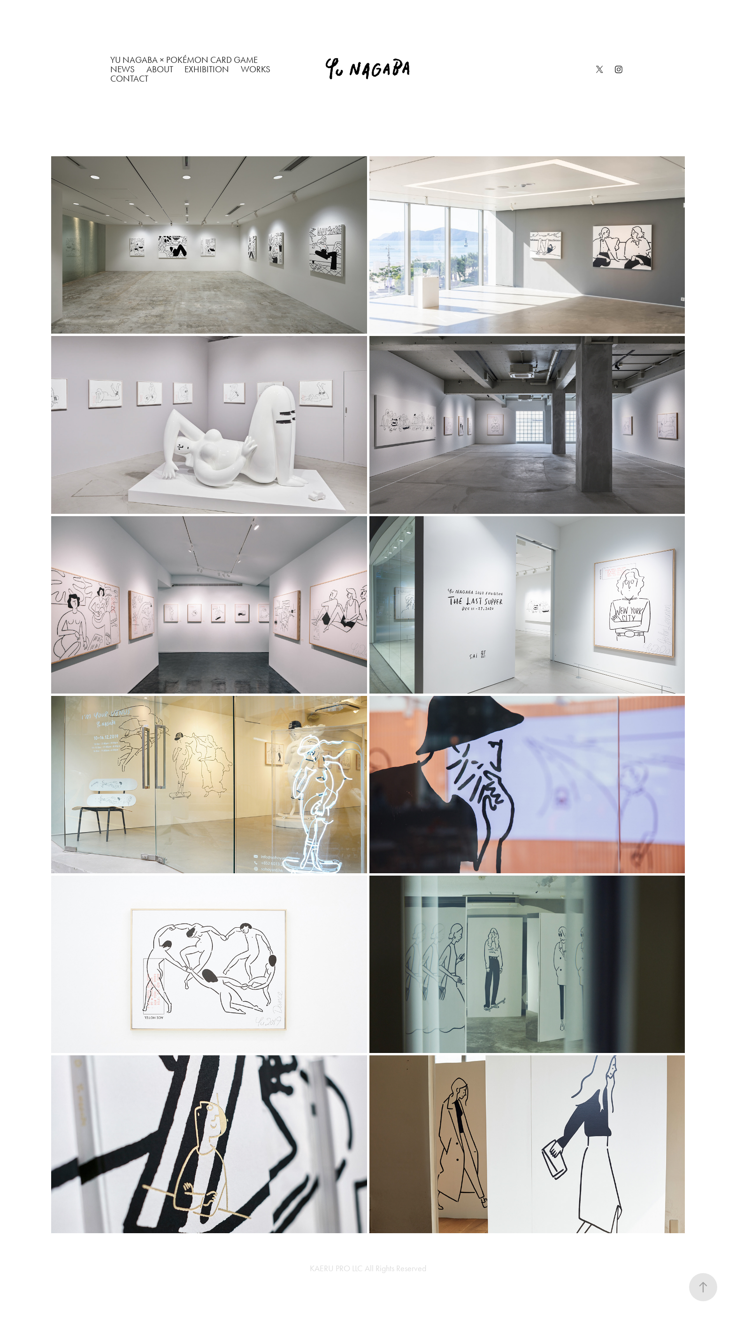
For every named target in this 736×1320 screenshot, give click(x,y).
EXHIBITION (206, 69)
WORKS (255, 69)
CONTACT (129, 78)
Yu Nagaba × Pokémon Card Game (184, 59)
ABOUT (159, 69)
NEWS (122, 69)
